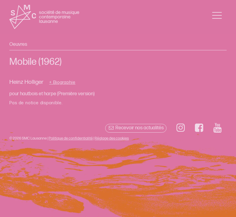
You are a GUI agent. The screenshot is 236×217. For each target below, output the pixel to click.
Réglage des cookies (112, 138)
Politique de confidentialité (71, 138)
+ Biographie (62, 82)
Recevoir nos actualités (136, 128)
